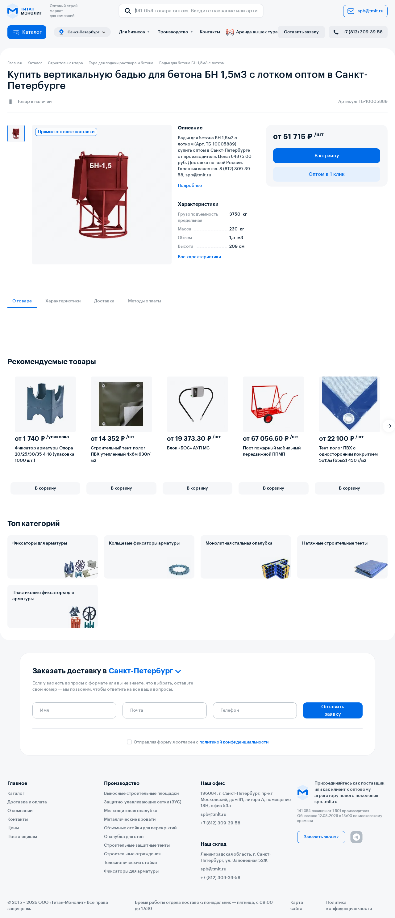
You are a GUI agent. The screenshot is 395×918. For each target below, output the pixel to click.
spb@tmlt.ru (365, 11)
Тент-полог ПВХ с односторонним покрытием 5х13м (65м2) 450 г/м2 (348, 454)
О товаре (22, 301)
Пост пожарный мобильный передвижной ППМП (272, 451)
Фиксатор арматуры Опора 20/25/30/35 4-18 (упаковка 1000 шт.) (44, 454)
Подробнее (190, 185)
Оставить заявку (301, 32)
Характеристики (63, 301)
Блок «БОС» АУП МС (188, 448)
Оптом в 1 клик (327, 174)
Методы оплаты (144, 301)
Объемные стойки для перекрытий (140, 828)
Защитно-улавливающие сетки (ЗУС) (142, 802)
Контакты (210, 32)
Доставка (104, 301)
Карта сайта (296, 905)
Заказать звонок (321, 837)
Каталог (27, 32)
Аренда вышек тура (252, 32)
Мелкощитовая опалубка (130, 811)
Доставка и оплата (27, 802)
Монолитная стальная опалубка (239, 543)
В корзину (326, 155)
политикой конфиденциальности (233, 742)
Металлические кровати (130, 819)
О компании (19, 811)
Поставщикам (22, 837)
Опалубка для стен (123, 837)
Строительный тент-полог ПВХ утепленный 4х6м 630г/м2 (121, 454)
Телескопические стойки (130, 863)
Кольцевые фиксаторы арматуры (144, 543)
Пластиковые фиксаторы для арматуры (43, 596)
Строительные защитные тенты (137, 845)
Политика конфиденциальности (349, 905)
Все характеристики (199, 257)
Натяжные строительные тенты (335, 543)
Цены (13, 828)
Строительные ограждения (132, 854)
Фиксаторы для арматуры (39, 543)
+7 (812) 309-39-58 (357, 32)
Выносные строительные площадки (141, 793)
